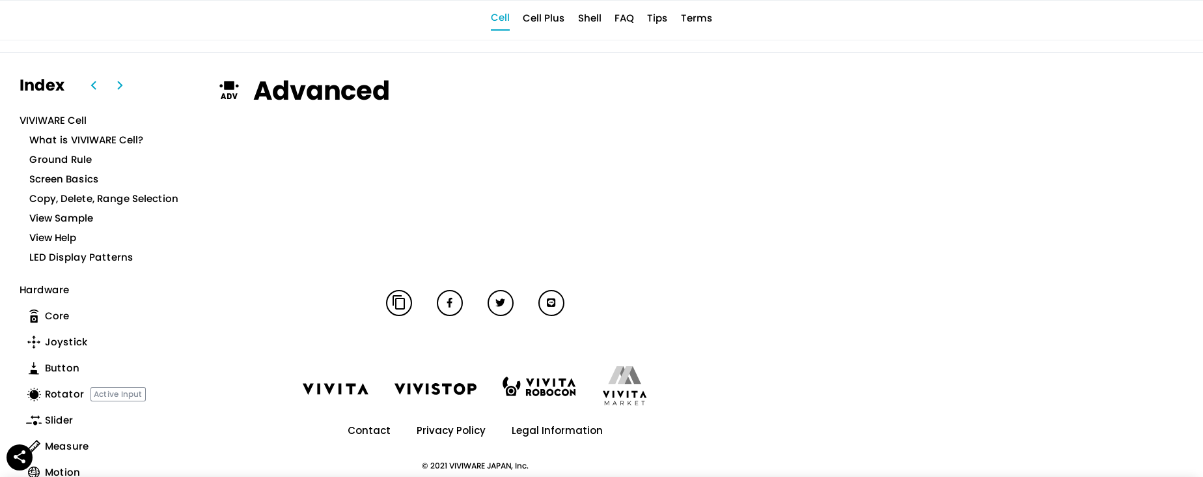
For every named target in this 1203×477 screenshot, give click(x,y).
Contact (369, 430)
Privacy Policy (451, 430)
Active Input (118, 393)
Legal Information (557, 430)
